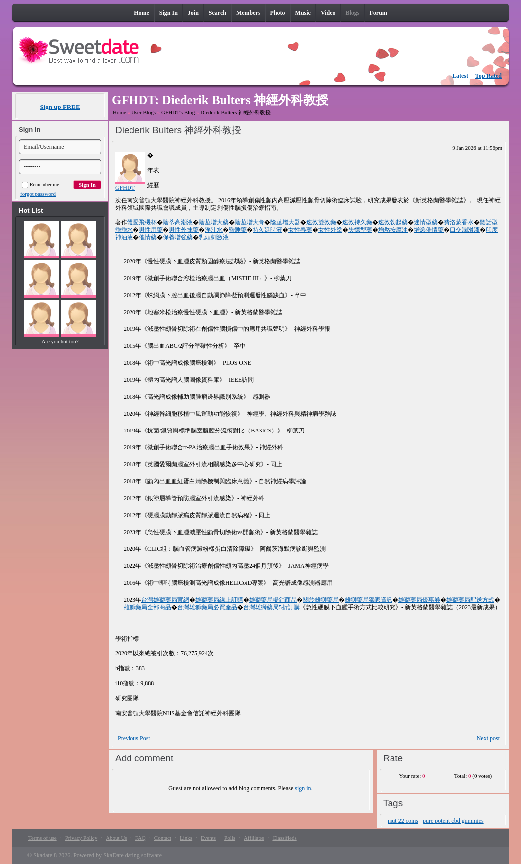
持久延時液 (267, 229)
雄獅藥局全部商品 (147, 607)
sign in (303, 788)
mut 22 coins (403, 820)
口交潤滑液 (465, 229)
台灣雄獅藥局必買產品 (207, 607)
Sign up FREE (60, 106)
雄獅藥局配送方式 (470, 599)
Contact (162, 838)
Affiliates (254, 838)
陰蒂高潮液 (178, 222)
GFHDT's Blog (178, 112)
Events (208, 838)
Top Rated (488, 75)
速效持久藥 (357, 222)
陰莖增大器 (285, 222)
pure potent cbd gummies (453, 820)
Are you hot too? (59, 341)
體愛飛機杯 (142, 222)
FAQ (140, 838)
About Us (116, 838)
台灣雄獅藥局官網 (165, 599)
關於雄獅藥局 (321, 599)
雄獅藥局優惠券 (419, 599)
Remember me (40, 184)
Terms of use (42, 838)
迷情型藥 (426, 222)
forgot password (38, 194)
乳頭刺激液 (214, 237)
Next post (488, 738)
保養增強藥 (178, 237)
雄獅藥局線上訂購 (219, 599)
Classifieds (284, 838)
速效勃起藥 (393, 222)
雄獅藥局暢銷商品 (273, 599)
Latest (460, 75)
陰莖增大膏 (249, 222)
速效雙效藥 (321, 222)
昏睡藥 (238, 229)
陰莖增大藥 (214, 222)
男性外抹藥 (184, 229)
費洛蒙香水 (459, 222)
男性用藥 (151, 229)
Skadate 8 (45, 855)
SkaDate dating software (132, 855)
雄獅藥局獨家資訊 (368, 599)
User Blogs (143, 112)
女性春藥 (300, 229)
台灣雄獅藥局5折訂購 (271, 607)
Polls (229, 838)
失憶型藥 (360, 229)
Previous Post (134, 738)
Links (186, 838)
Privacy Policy (81, 838)
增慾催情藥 (429, 229)
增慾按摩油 (393, 229)
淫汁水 (214, 229)
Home (119, 112)
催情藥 (148, 237)
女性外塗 (330, 229)
